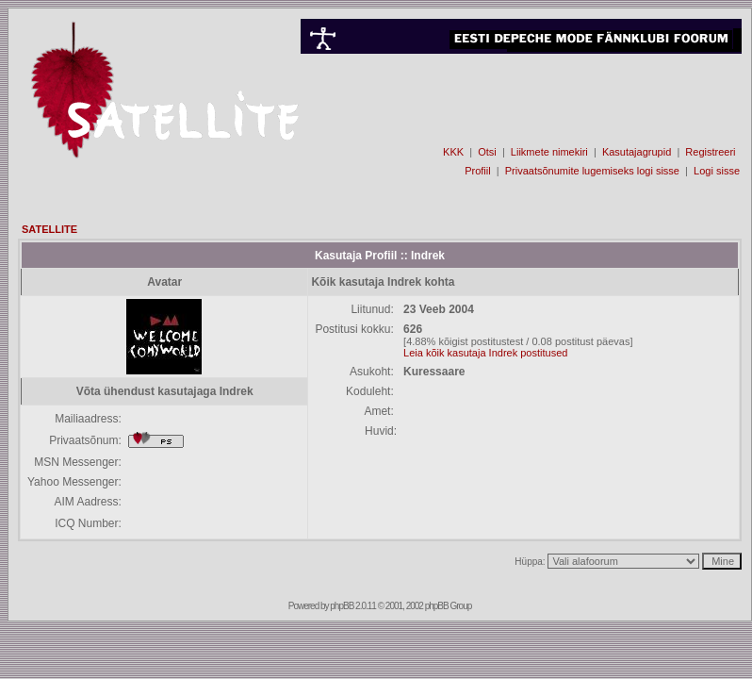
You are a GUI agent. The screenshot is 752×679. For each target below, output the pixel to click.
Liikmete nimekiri (549, 151)
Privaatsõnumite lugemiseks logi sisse (592, 170)
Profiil (478, 170)
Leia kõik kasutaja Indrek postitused (485, 352)
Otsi (487, 151)
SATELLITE (49, 229)
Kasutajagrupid (636, 151)
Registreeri (710, 151)
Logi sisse (717, 170)
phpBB (341, 606)
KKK (453, 151)
